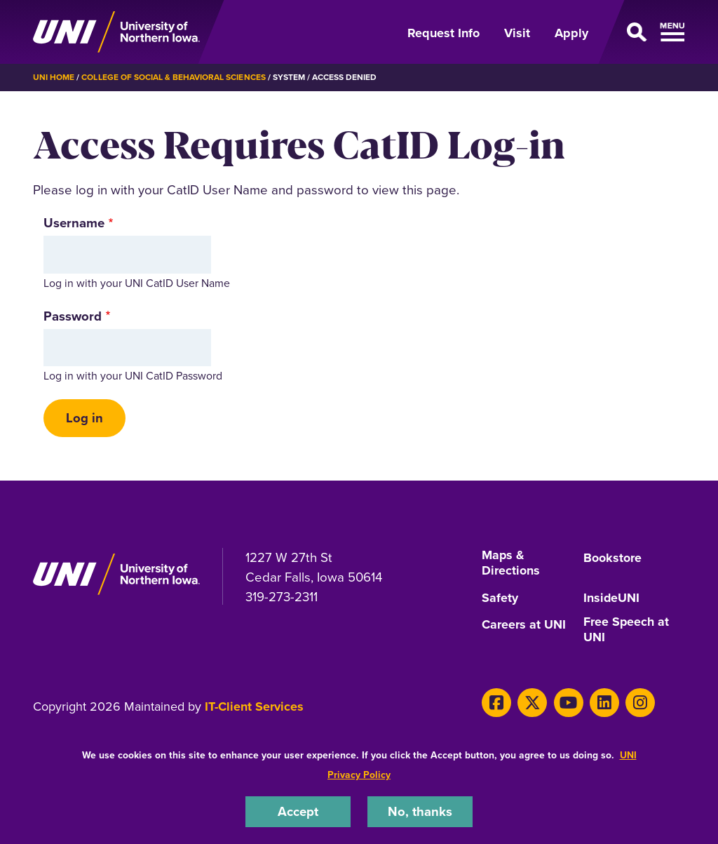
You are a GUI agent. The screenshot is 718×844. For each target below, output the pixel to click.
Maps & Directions (511, 564)
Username (73, 222)
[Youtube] (567, 702)
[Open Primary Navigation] (645, 32)
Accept (298, 811)
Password (72, 315)
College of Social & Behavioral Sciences (173, 77)
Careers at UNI (524, 625)
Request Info (443, 33)
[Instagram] (637, 702)
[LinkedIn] (602, 702)
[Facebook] (496, 702)
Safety (500, 598)
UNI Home (53, 77)
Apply (571, 33)
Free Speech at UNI (626, 631)
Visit (517, 33)
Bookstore (612, 558)
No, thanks (420, 811)
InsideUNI (611, 598)
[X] (531, 702)
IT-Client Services (254, 706)
